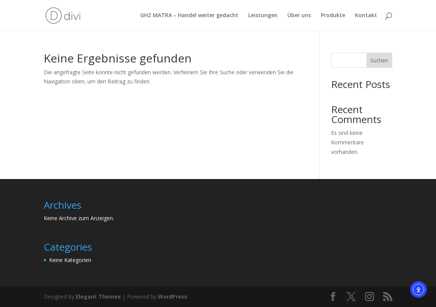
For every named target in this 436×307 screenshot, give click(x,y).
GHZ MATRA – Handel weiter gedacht (189, 16)
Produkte (333, 16)
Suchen (379, 60)
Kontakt (366, 16)
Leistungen (262, 16)
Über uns (299, 16)
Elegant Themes (98, 296)
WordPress (172, 296)
